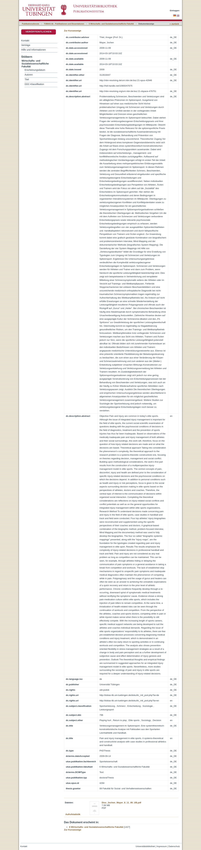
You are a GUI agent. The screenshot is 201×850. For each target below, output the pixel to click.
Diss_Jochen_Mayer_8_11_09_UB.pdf (121, 802)
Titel (27, 79)
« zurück (174, 24)
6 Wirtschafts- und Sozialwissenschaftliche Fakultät (111, 24)
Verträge (25, 45)
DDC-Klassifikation (34, 84)
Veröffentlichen (38, 31)
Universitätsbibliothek (145, 846)
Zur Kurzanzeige (72, 30)
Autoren (29, 74)
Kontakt (25, 40)
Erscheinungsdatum (35, 70)
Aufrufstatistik (72, 814)
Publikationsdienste (30, 24)
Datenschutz (174, 846)
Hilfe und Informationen (33, 49)
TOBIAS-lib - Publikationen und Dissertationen (64, 24)
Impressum (162, 846)
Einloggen (175, 10)
